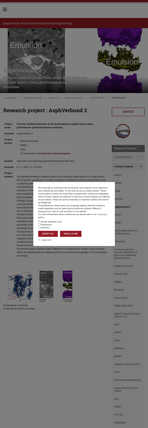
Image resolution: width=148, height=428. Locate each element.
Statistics (44, 227)
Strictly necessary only (50, 221)
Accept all (48, 234)
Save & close (71, 234)
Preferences (45, 224)
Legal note (44, 240)
